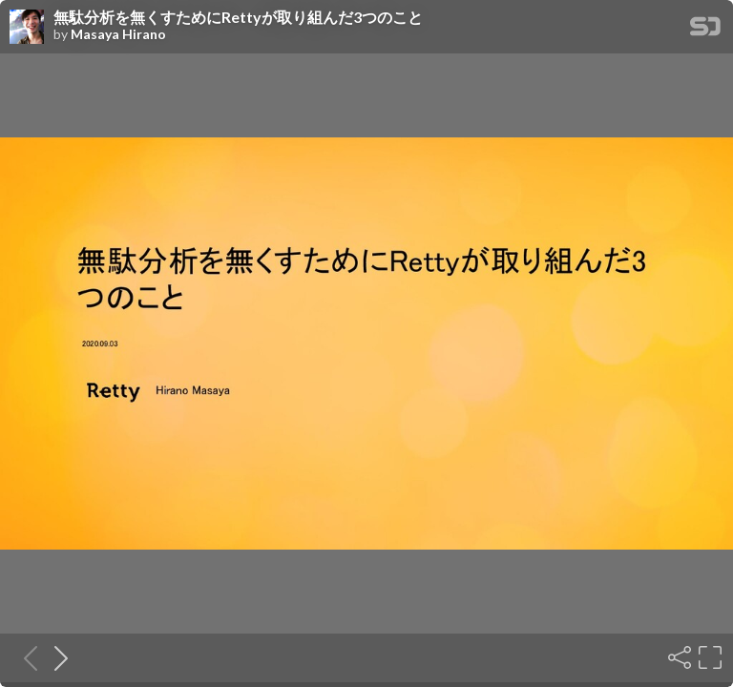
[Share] (677, 657)
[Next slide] (55, 657)
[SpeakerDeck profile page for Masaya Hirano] (27, 28)
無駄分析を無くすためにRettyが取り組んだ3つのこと (238, 17)
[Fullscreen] (708, 657)
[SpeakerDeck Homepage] (705, 30)
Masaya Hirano (118, 34)
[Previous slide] (25, 657)
